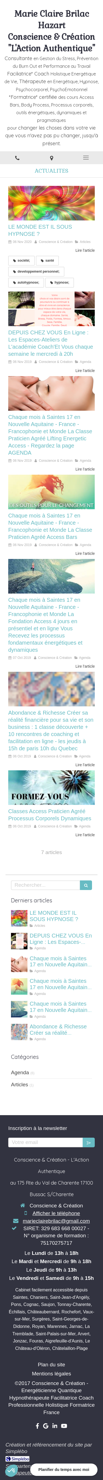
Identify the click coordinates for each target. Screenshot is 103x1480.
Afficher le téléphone (56, 1213)
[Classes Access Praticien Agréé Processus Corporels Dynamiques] (51, 787)
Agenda (20, 1072)
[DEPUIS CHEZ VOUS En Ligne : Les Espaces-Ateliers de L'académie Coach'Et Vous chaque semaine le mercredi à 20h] (51, 309)
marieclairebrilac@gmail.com (56, 1221)
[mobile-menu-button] (86, 157)
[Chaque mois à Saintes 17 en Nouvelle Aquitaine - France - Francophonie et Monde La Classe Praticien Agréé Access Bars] (51, 492)
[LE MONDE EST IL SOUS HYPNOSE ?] (51, 203)
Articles (19, 1084)
